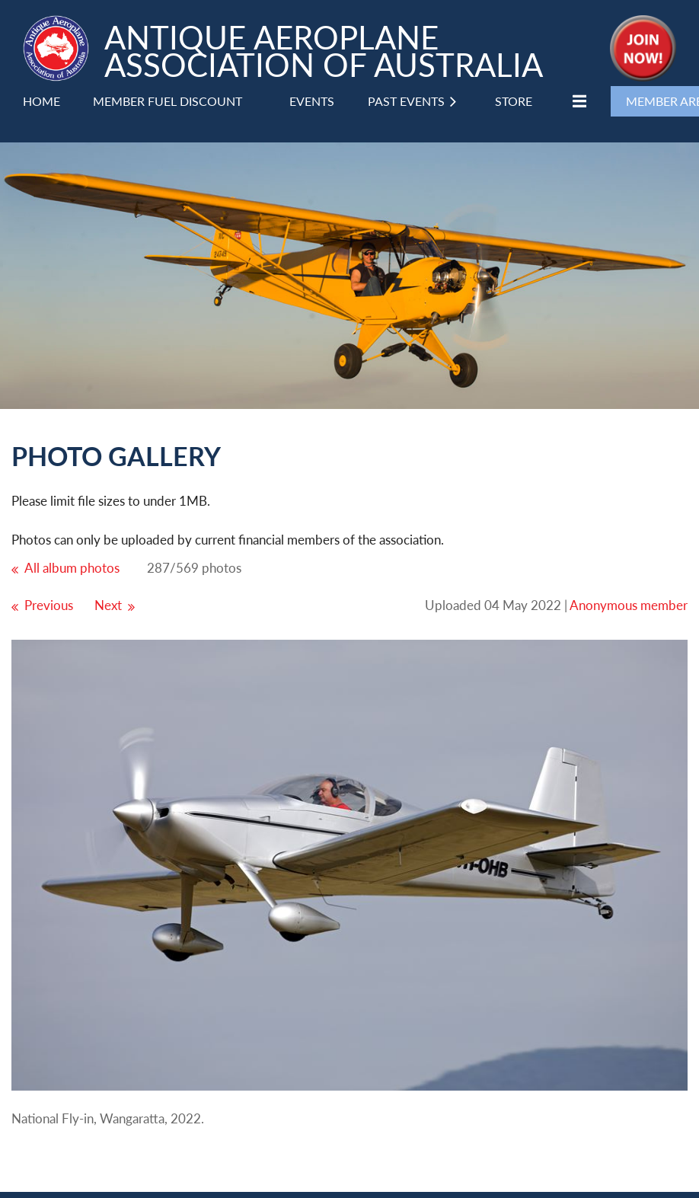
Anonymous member (629, 605)
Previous (48, 605)
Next (108, 605)
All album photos (72, 568)
